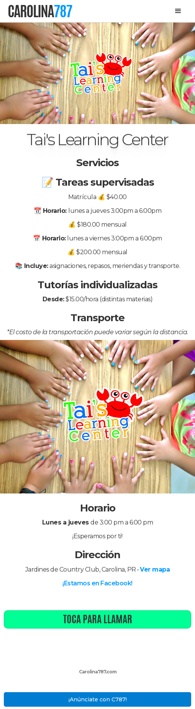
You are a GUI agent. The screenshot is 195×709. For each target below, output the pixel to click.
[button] (178, 11)
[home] (40, 11)
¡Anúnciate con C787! (98, 699)
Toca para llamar (97, 619)
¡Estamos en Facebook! (97, 583)
